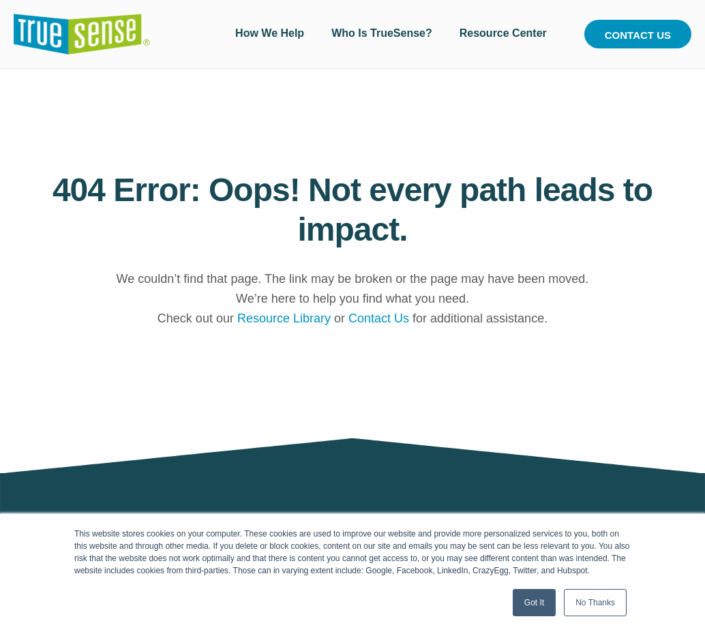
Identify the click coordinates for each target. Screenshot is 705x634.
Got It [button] (534, 602)
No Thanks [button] (595, 602)
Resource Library (284, 318)
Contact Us (638, 35)
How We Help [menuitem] (269, 33)
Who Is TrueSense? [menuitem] (381, 33)
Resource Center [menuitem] (503, 33)
